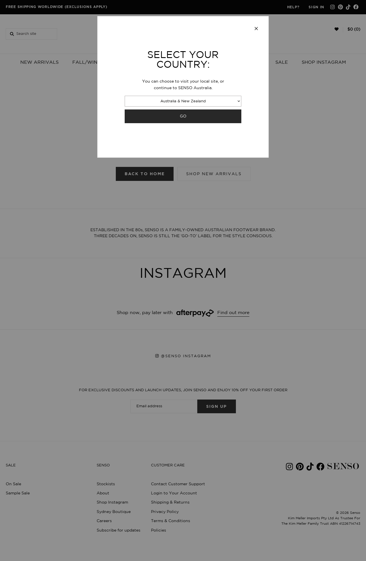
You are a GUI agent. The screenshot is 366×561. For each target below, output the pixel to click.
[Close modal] (256, 29)
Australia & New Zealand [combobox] (183, 101)
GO (183, 116)
